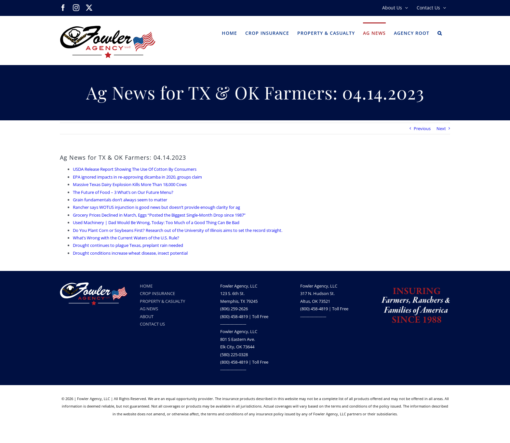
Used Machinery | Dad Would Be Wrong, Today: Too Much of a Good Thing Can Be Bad (156, 222)
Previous (422, 128)
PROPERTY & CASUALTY (162, 301)
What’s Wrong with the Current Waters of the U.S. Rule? (126, 238)
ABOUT (147, 316)
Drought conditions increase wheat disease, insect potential (130, 253)
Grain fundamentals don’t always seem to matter (120, 200)
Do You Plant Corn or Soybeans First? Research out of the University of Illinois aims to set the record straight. (177, 230)
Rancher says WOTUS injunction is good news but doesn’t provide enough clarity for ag (156, 207)
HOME (146, 286)
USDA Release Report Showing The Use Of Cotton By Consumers (134, 169)
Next (441, 128)
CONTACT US (152, 324)
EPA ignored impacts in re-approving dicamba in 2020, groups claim (137, 177)
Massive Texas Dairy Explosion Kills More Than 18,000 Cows (130, 184)
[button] (439, 32)
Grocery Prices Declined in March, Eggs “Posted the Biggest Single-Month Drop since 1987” (159, 215)
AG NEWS (149, 309)
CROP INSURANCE (157, 293)
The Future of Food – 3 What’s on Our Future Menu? (123, 192)
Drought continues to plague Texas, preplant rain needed (128, 245)
